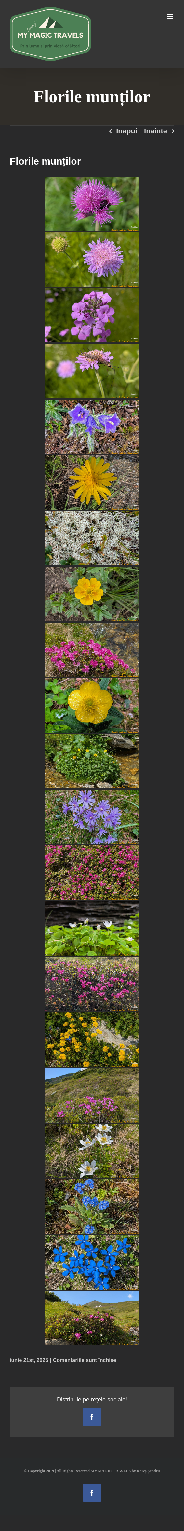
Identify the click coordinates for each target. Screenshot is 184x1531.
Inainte (155, 131)
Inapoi (126, 131)
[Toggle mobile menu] (170, 16)
